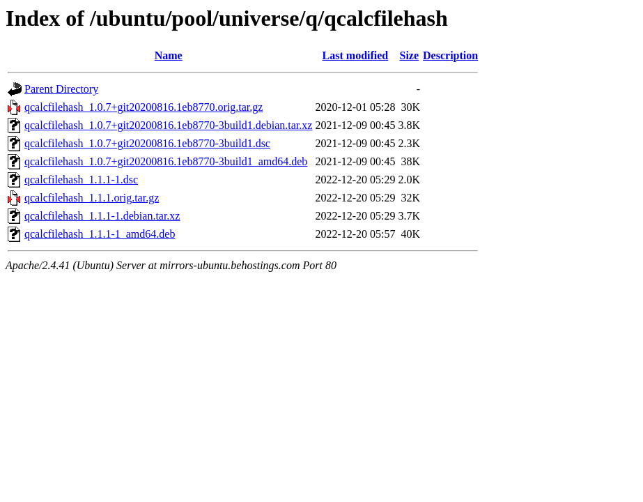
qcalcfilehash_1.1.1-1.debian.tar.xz (102, 216)
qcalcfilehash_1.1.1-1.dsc (81, 179)
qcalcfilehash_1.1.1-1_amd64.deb (99, 234)
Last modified (356, 55)
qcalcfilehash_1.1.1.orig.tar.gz (91, 198)
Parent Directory (61, 89)
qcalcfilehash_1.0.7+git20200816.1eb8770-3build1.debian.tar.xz (168, 125)
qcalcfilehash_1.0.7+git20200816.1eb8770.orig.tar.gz (143, 107)
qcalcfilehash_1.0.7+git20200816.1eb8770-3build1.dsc (147, 143)
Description (450, 55)
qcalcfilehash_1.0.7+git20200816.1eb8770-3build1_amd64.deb (165, 161)
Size (409, 55)
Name (169, 55)
